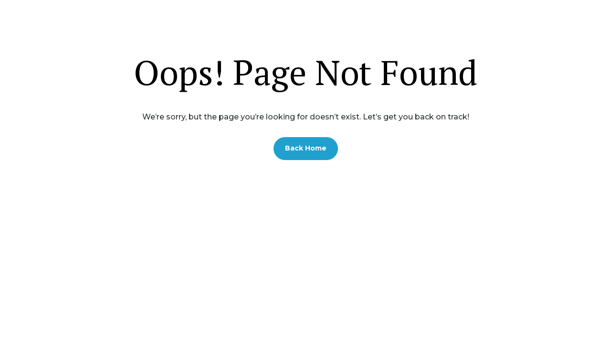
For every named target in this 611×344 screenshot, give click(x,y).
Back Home (306, 148)
